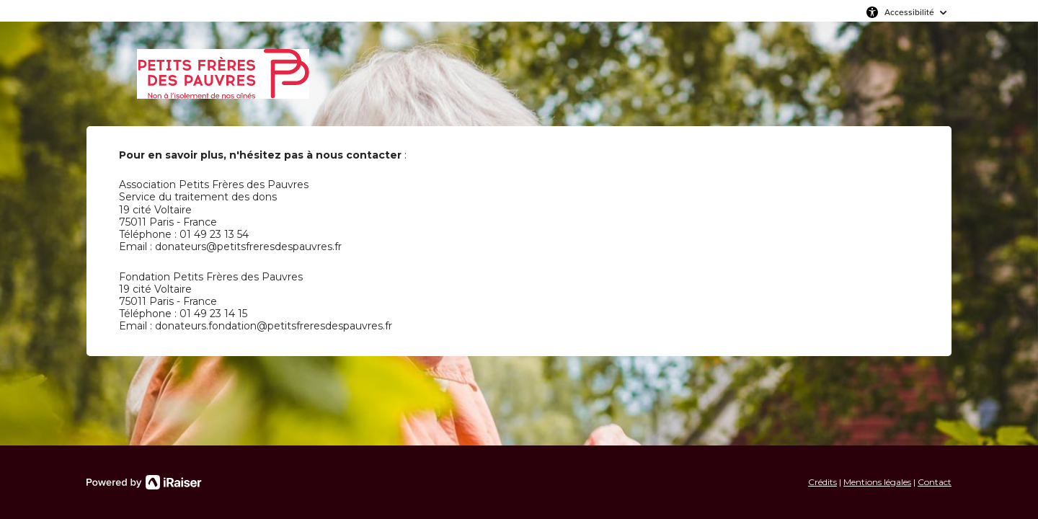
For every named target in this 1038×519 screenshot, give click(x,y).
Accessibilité (909, 12)
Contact (935, 481)
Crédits (822, 481)
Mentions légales (877, 481)
